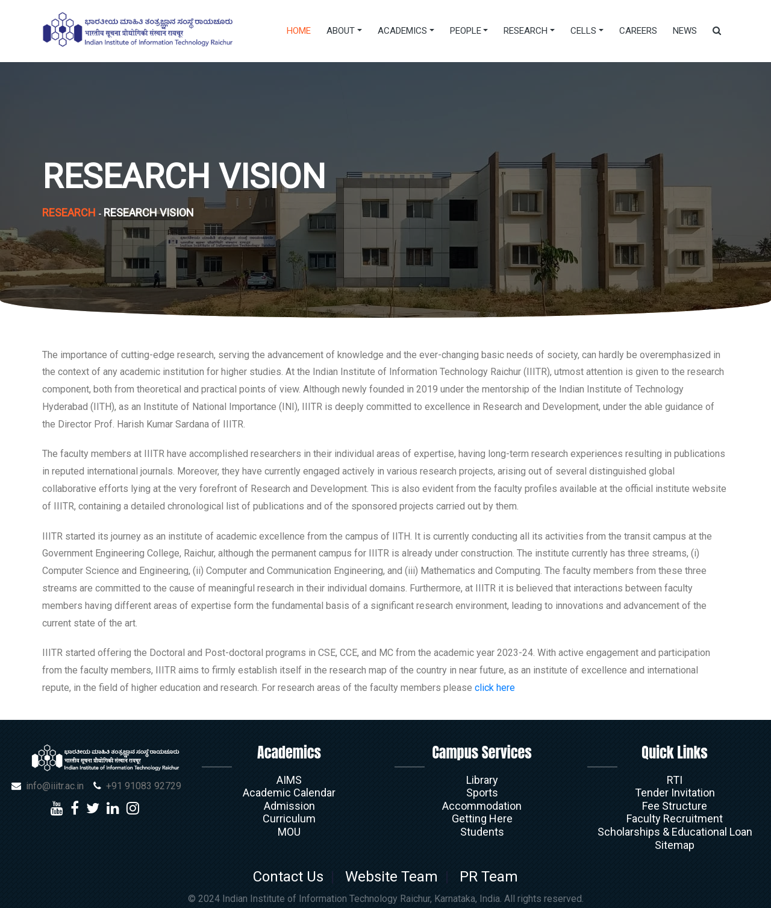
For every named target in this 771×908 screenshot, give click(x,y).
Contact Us (292, 876)
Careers (638, 30)
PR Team (485, 876)
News (685, 30)
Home (299, 30)
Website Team (391, 876)
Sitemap (675, 845)
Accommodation (482, 805)
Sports (482, 792)
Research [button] (526, 30)
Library (482, 780)
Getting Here (482, 818)
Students (482, 831)
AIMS (289, 780)
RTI (674, 780)
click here (495, 687)
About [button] (340, 30)
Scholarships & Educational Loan (675, 831)
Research (69, 212)
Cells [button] (583, 30)
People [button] (465, 30)
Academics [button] (402, 30)
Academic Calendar (289, 792)
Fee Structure (674, 805)
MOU (289, 831)
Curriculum (289, 818)
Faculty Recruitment (674, 818)
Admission (289, 805)
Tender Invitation (675, 792)
